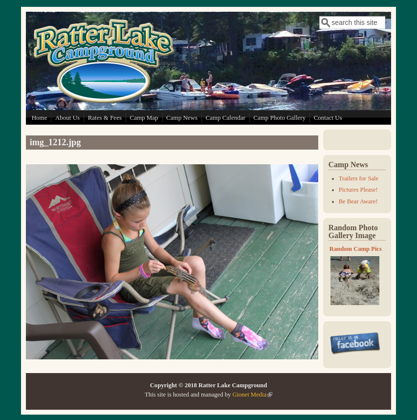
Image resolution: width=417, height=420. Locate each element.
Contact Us (328, 117)
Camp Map (144, 117)
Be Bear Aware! (358, 201)
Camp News (182, 117)
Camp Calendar (225, 117)
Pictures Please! (358, 189)
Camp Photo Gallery (279, 117)
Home (39, 117)
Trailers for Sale (358, 178)
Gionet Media (252, 394)
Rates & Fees (105, 117)
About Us (67, 117)
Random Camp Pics (355, 248)
